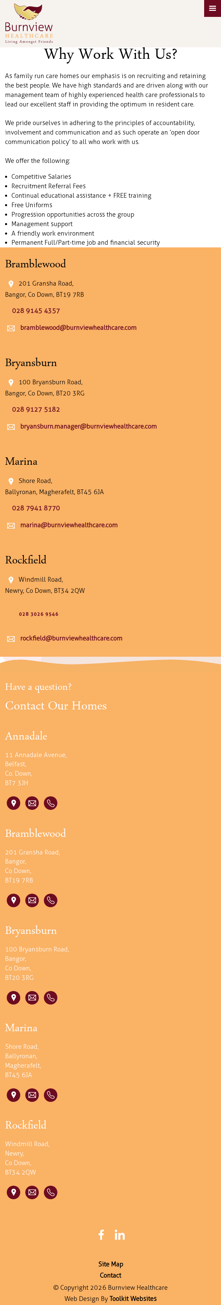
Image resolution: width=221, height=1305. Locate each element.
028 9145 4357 (36, 311)
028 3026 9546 (39, 614)
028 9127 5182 (36, 409)
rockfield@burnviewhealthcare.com (70, 638)
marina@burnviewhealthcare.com (68, 525)
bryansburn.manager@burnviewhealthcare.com (88, 426)
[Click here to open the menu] (212, 8)
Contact (110, 1275)
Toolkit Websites (133, 1299)
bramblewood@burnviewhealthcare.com (78, 328)
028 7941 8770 (36, 508)
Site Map (110, 1264)
